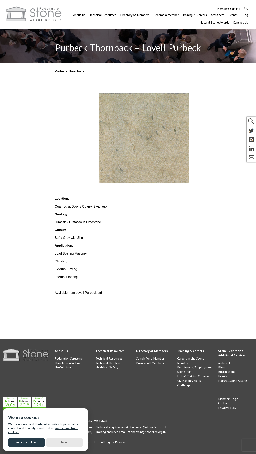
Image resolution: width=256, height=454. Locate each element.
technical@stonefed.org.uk (148, 427)
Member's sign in (227, 9)
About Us (79, 15)
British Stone (226, 372)
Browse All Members (150, 363)
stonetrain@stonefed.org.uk (147, 432)
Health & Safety (107, 367)
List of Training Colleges (193, 376)
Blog (245, 15)
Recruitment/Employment (194, 367)
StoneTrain (184, 372)
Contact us (225, 403)
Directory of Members (134, 15)
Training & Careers (194, 15)
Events (233, 15)
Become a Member (166, 15)
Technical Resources (102, 15)
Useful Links (63, 367)
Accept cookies (26, 442)
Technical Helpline (108, 363)
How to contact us (67, 363)
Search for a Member (150, 358)
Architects (217, 15)
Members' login (228, 399)
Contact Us (240, 22)
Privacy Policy (227, 408)
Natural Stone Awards (214, 22)
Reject (64, 442)
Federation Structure (69, 358)
